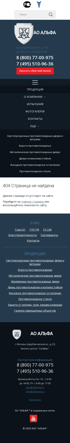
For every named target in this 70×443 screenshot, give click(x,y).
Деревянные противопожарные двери (35, 281)
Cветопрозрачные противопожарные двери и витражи (35, 137)
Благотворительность (22, 235)
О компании (33, 96)
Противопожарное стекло (35, 171)
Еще (33, 126)
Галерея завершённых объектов (35, 310)
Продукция (35, 89)
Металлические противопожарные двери (35, 152)
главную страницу (32, 201)
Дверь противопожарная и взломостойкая (35, 287)
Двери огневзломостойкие (35, 158)
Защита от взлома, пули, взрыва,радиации (35, 305)
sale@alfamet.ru (35, 387)
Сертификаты (49, 235)
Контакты (35, 118)
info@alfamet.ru (35, 391)
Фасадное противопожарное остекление (35, 165)
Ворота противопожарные (35, 145)
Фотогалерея (35, 111)
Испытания (35, 104)
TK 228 (47, 229)
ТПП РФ (34, 229)
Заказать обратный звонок (35, 70)
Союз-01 (20, 229)
